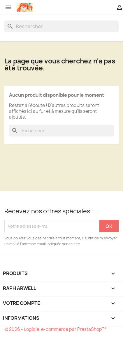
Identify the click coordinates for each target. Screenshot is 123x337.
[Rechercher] (61, 26)
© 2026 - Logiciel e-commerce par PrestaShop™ (55, 329)
